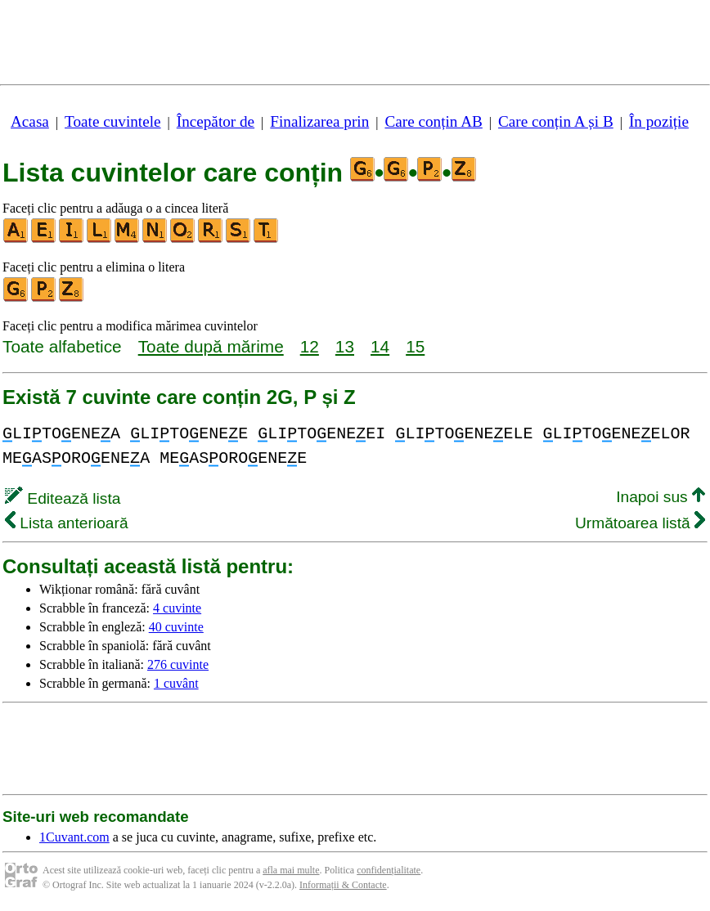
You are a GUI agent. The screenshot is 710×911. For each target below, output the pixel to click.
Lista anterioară (66, 523)
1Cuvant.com (74, 837)
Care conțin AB (433, 121)
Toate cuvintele (112, 121)
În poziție (659, 121)
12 (309, 346)
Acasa (30, 121)
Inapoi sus (660, 496)
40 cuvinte (176, 627)
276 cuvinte (178, 664)
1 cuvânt (176, 683)
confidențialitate (388, 870)
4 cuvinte (177, 608)
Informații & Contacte (343, 885)
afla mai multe (291, 870)
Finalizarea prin (319, 121)
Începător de (215, 121)
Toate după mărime (211, 346)
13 (344, 346)
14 (380, 346)
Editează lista (62, 498)
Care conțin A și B (555, 121)
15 (415, 346)
